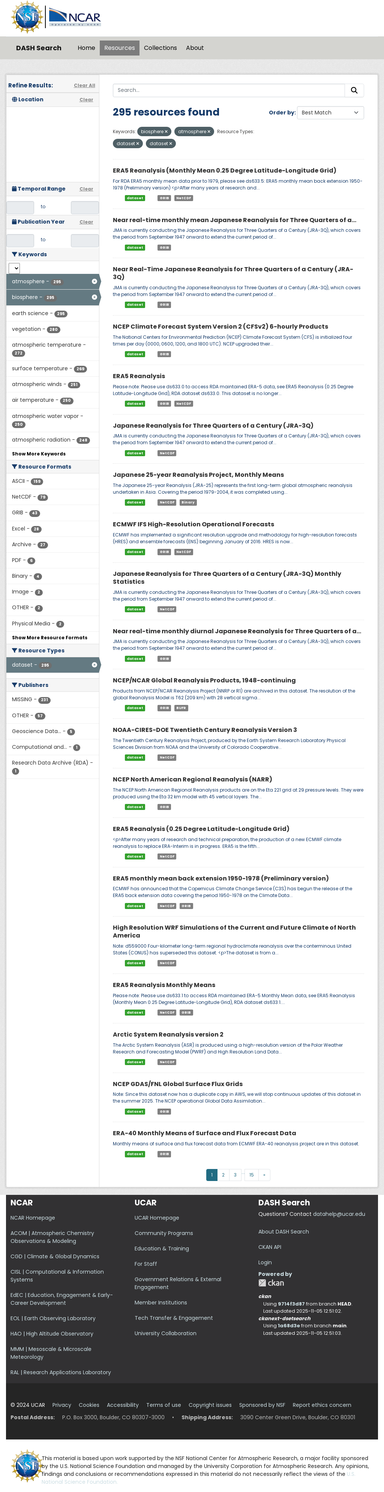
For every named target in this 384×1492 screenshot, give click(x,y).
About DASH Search (283, 1231)
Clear (86, 99)
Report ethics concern (322, 1405)
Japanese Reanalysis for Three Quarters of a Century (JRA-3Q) (213, 425)
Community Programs (164, 1233)
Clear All (84, 85)
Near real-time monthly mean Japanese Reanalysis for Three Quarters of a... (234, 220)
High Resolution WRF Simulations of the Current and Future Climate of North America (234, 931)
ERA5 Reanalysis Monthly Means (164, 985)
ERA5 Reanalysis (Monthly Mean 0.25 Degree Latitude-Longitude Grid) (224, 170)
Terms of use (163, 1405)
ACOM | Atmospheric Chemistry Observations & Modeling (52, 1237)
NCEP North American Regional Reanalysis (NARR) (192, 779)
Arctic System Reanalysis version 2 (168, 1034)
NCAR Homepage (32, 1218)
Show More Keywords (39, 454)
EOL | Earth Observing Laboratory (53, 1318)
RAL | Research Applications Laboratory (60, 1372)
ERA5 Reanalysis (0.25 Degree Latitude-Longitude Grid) (201, 829)
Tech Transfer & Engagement (174, 1318)
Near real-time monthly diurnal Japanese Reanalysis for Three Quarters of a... (237, 631)
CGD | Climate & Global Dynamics (54, 1256)
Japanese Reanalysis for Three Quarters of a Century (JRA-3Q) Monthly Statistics (227, 577)
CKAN (271, 1283)
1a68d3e (289, 1325)
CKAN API (269, 1247)
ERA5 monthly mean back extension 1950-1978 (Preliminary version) (221, 878)
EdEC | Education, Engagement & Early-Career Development (61, 1299)
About (195, 48)
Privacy (61, 1405)
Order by (281, 112)
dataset (135, 198)
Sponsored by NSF (262, 1405)
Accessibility (123, 1405)
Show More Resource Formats (49, 637)
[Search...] (229, 90)
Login (265, 1262)
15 (251, 1175)
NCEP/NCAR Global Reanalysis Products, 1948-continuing (204, 680)
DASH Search (39, 48)
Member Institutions (161, 1302)
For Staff (146, 1264)
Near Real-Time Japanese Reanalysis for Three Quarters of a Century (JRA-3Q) (233, 273)
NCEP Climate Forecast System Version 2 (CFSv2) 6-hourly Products (220, 326)
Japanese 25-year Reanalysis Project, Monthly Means (198, 474)
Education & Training (162, 1248)
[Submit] (354, 90)
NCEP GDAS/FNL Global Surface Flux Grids (178, 1084)
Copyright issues (210, 1405)
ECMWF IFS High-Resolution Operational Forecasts (193, 524)
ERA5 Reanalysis (139, 376)
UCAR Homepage (157, 1218)
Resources (119, 48)
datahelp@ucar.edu (339, 1214)
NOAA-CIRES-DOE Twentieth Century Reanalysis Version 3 (205, 730)
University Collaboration (165, 1333)
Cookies (89, 1405)
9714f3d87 (291, 1303)
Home (86, 48)
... (243, 1172)
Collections (160, 48)
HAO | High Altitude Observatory (51, 1333)
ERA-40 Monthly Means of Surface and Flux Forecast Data (204, 1133)
